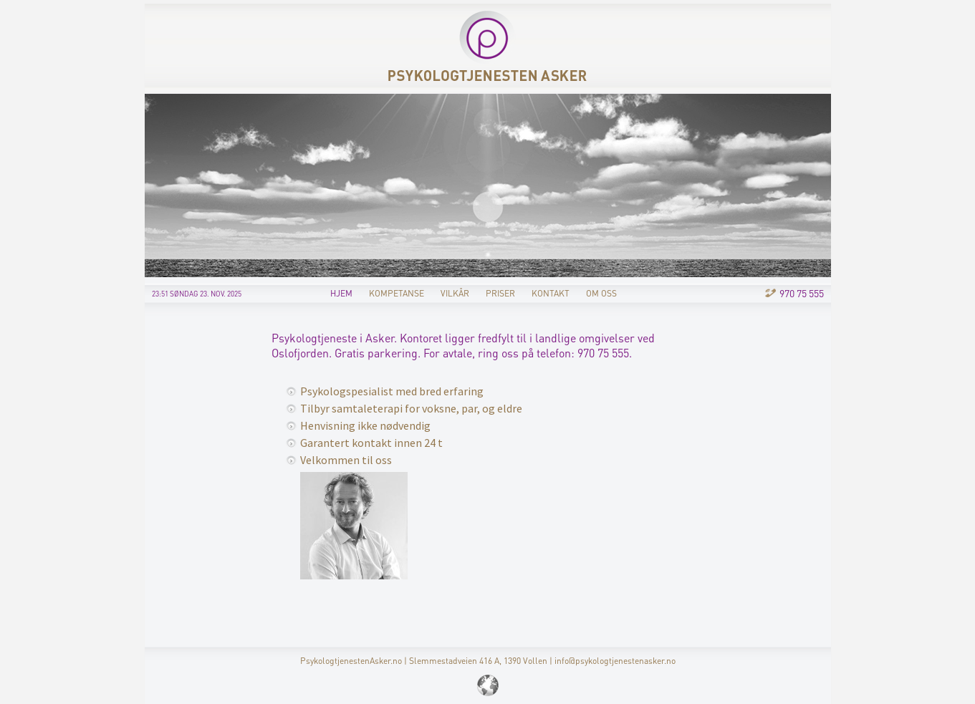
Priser (500, 293)
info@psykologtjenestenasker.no (615, 660)
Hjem (341, 293)
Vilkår (455, 293)
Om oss (601, 293)
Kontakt (551, 293)
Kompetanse (396, 293)
